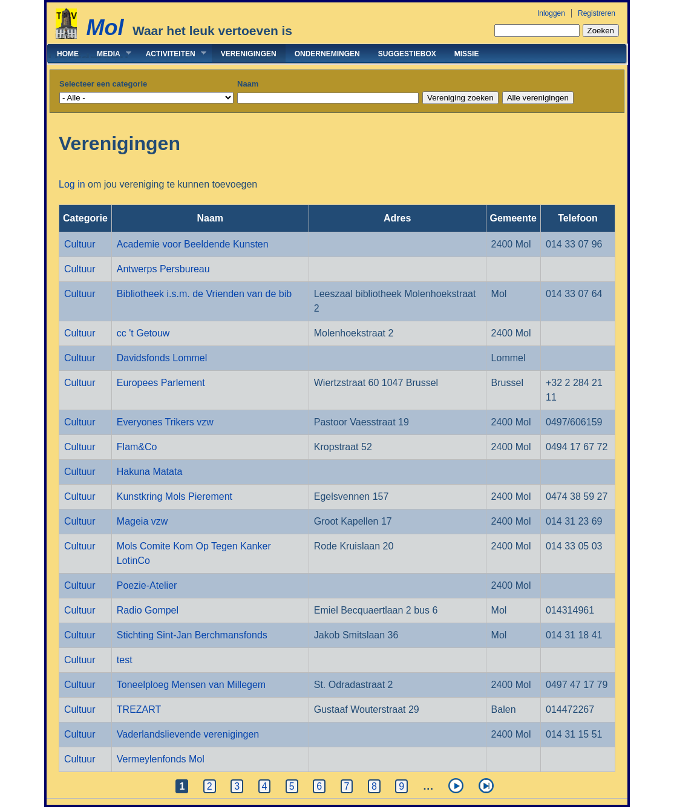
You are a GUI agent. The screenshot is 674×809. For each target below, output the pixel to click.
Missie (466, 54)
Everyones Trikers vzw (165, 422)
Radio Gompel (147, 610)
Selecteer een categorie (103, 83)
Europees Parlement (161, 383)
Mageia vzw (142, 521)
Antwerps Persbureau (163, 269)
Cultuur (80, 244)
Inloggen (551, 13)
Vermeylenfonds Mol (160, 759)
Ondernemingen (327, 54)
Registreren (596, 13)
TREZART (139, 709)
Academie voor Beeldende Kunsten (193, 244)
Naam (247, 83)
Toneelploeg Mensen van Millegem (191, 685)
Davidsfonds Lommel (162, 358)
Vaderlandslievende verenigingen (188, 734)
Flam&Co (137, 447)
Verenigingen (248, 54)
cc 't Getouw (143, 333)
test (125, 660)
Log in (72, 184)
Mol (104, 27)
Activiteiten (171, 53)
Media (109, 53)
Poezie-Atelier (147, 585)
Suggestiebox (407, 54)
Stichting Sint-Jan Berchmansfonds (192, 635)
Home (68, 54)
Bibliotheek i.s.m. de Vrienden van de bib (204, 294)
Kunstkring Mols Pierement (174, 496)
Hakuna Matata (150, 472)
